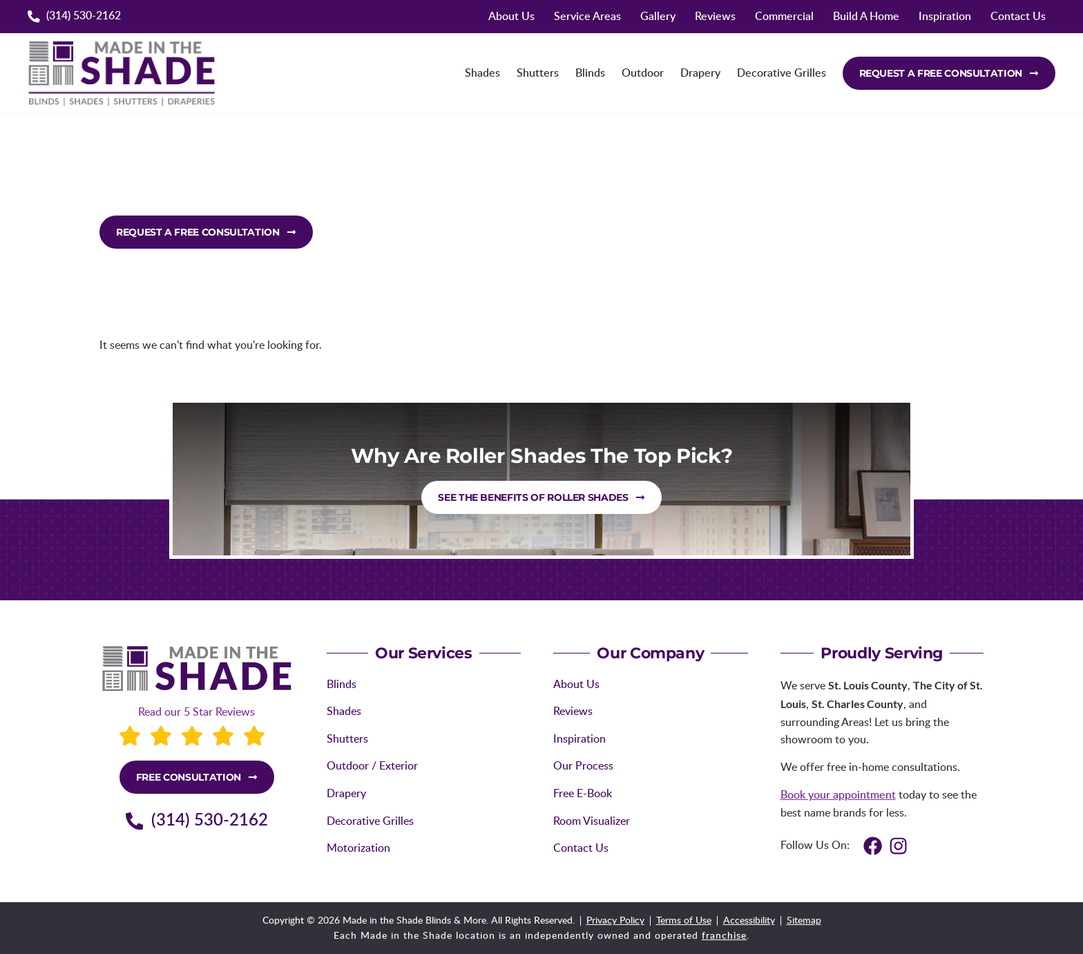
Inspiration (945, 16)
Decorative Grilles (781, 73)
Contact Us (1018, 16)
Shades (482, 73)
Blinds (590, 73)
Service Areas (587, 16)
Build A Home (866, 16)
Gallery (657, 16)
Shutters (538, 73)
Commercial (784, 16)
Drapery (700, 73)
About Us (511, 16)
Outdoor (643, 73)
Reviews (715, 16)
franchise (724, 936)
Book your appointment (838, 795)
